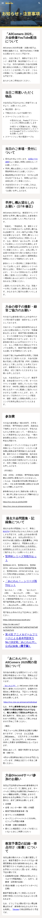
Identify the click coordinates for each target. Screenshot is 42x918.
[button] (2, 3)
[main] (21, 37)
